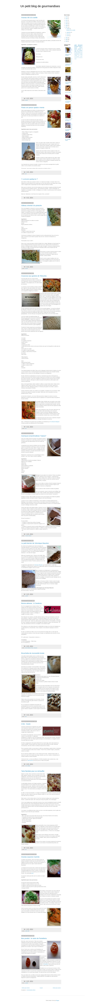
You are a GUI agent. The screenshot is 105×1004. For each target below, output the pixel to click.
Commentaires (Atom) (31, 990)
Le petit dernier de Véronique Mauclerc (35, 543)
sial (77, 50)
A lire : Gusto (25, 724)
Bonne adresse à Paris (29, 647)
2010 (67, 22)
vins (81, 51)
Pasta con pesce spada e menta (32, 107)
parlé (32, 873)
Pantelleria (46, 964)
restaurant (35, 647)
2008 (67, 25)
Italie (79, 55)
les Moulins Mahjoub (54, 421)
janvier (68, 35)
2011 (67, 20)
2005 (67, 39)
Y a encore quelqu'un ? (29, 179)
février (68, 34)
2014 (67, 16)
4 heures (26, 535)
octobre (68, 28)
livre (81, 52)
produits (26, 595)
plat (25, 173)
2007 (67, 27)
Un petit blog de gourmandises (40, 6)
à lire (26, 765)
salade (75, 58)
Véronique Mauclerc (38, 564)
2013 (67, 18)
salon (75, 51)
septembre (69, 32)
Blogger (57, 1000)
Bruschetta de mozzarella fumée (32, 653)
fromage (78, 51)
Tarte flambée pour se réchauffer (32, 771)
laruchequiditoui (76, 56)
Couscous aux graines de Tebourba (34, 276)
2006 (67, 37)
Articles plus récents (25, 987)
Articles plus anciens (57, 987)
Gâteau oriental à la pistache (31, 205)
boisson (79, 52)
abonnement (30, 760)
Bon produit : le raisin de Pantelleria (34, 938)
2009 (67, 23)
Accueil (41, 987)
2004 (67, 41)
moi (78, 57)
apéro (77, 52)
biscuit (81, 55)
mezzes (80, 47)
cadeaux (28, 765)
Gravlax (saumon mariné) (30, 857)
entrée (80, 46)
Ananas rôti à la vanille (29, 17)
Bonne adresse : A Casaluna (31, 603)
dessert (26, 100)
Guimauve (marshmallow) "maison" (33, 436)
